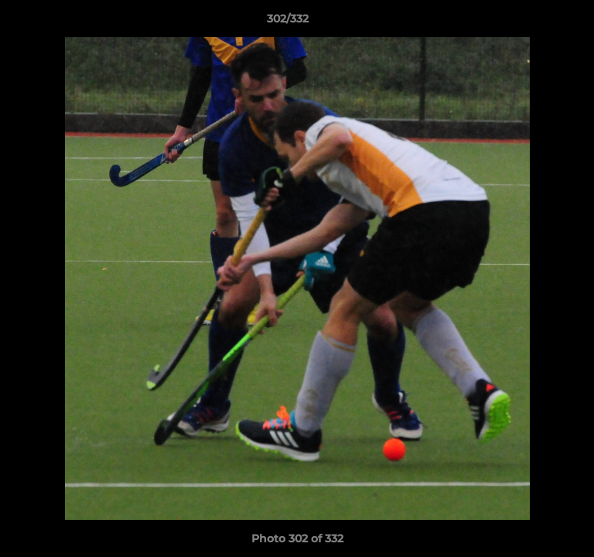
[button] (538, 22)
